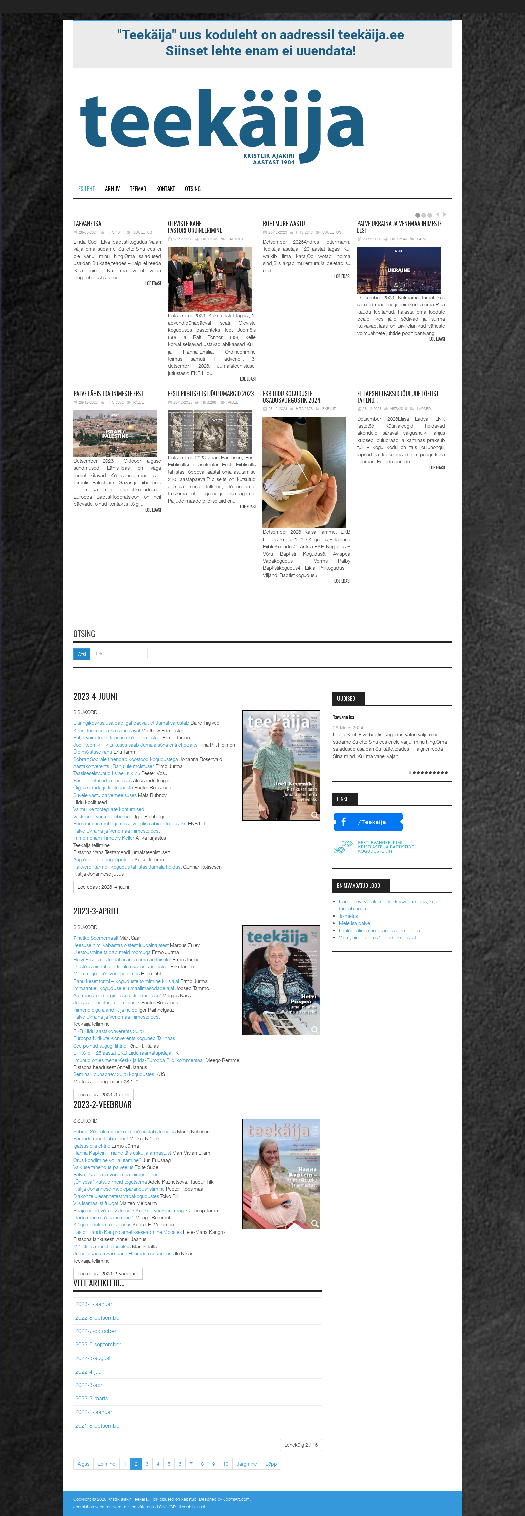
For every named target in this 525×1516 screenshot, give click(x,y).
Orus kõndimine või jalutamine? (107, 1159)
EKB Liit (329, 408)
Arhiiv (112, 189)
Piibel (233, 402)
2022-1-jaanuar (93, 1410)
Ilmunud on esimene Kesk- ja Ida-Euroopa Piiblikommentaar (138, 1059)
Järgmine (247, 1462)
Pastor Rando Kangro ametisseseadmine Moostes (127, 1230)
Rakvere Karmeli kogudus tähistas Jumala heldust (127, 866)
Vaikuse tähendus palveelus (103, 1166)
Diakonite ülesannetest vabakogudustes (116, 1195)
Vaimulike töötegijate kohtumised (108, 808)
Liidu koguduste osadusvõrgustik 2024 (291, 397)
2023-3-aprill (97, 910)
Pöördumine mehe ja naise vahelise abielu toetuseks (129, 822)
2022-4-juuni (90, 1370)
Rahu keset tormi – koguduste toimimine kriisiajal (126, 979)
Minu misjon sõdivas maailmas (106, 972)
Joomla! (80, 1505)
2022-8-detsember (98, 1316)
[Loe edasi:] (103, 886)
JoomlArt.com (236, 1497)
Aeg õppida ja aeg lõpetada (103, 858)
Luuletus (142, 232)
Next (444, 214)
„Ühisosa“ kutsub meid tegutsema (110, 1180)
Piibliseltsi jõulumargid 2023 (211, 394)
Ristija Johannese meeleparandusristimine (119, 1187)
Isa (87, 224)
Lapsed (424, 408)
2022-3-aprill (90, 1383)
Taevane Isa (343, 716)
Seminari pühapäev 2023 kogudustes (113, 1073)
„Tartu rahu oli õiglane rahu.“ (103, 1216)
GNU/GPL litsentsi (176, 1505)
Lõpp (271, 1462)
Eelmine (106, 1462)
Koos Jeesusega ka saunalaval (106, 729)
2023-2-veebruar (103, 1104)
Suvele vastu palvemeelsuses (105, 794)
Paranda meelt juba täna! (100, 1137)
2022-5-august (93, 1356)
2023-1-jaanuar (93, 1302)
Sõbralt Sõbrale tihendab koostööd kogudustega (125, 758)
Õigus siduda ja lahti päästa (103, 786)
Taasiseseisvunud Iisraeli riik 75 (106, 772)
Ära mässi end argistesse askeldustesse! (117, 994)
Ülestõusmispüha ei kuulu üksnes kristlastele (121, 965)
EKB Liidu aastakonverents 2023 (108, 1030)
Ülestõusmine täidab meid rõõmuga (112, 951)
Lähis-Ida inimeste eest (108, 394)
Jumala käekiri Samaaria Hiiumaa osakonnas (122, 1252)
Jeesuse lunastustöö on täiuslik (106, 1001)
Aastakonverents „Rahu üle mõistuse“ (113, 765)
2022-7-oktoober (95, 1329)
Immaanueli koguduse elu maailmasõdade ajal (123, 987)
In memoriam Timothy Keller (103, 837)
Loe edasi (153, 284)
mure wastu (284, 224)
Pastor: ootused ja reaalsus (102, 779)
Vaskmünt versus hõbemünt (103, 815)
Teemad (138, 189)
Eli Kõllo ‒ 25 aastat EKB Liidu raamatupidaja (122, 1052)
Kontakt (165, 189)
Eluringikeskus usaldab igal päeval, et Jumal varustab (131, 722)
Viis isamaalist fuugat (95, 1202)
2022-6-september (98, 1343)
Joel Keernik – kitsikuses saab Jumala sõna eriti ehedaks (135, 743)
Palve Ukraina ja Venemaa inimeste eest (116, 829)
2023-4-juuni (95, 696)
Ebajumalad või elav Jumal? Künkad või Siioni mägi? (130, 1209)
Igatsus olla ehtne (91, 1144)
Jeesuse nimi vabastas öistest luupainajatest (121, 944)
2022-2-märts (91, 1397)
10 (225, 1462)
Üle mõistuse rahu (92, 751)
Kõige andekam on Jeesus (102, 1223)
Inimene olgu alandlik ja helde (105, 1008)
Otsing (193, 189)
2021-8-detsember (98, 1424)
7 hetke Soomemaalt (95, 937)
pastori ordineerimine (195, 227)
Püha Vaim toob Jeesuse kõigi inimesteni (117, 736)
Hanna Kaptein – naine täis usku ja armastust (122, 1151)
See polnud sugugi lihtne (99, 1044)
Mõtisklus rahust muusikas (102, 1245)
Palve (422, 239)
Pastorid (236, 239)
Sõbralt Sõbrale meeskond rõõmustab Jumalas (124, 1130)
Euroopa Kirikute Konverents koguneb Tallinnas (124, 1037)
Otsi (82, 653)
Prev (437, 214)
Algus (83, 1462)
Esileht (86, 189)
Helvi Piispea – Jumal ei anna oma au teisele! (122, 958)
